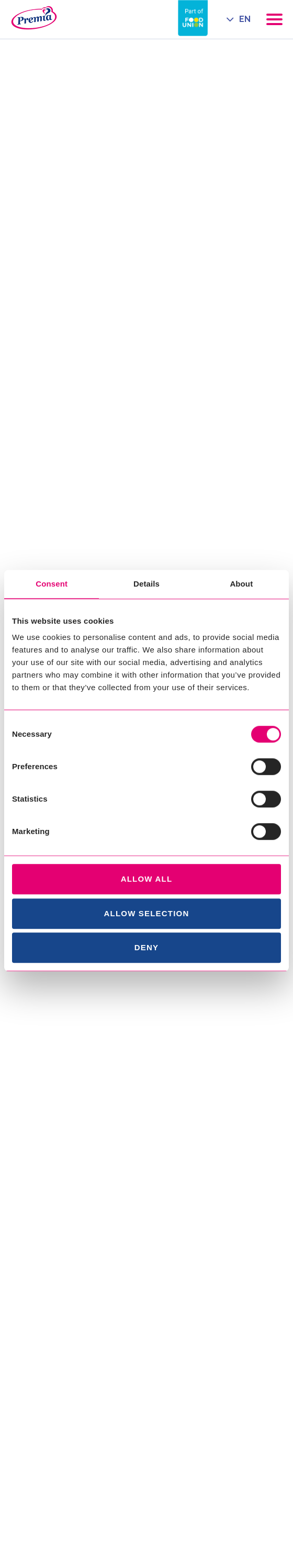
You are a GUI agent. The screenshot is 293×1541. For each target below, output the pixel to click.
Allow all (147, 878)
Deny (146, 947)
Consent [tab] (51, 583)
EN (245, 19)
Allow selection (146, 913)
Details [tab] (146, 583)
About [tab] (241, 583)
